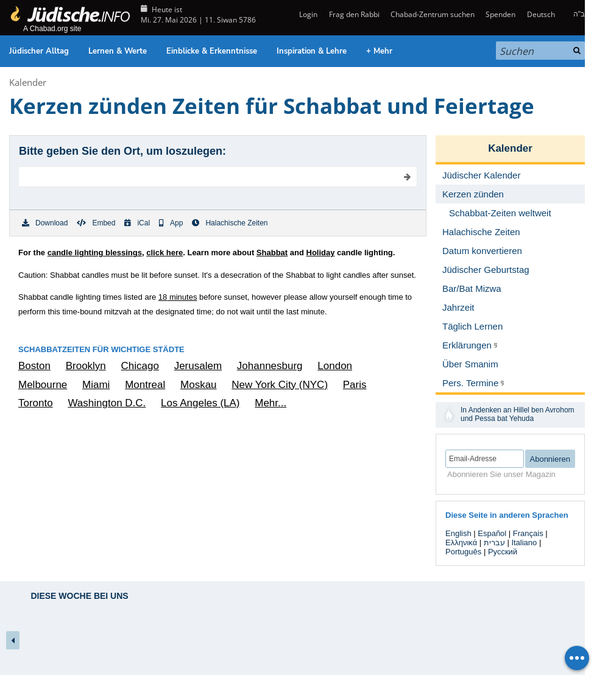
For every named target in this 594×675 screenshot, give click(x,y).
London (334, 366)
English (458, 533)
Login (307, 14)
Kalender (27, 82)
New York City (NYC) (280, 385)
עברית (494, 542)
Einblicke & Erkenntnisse (211, 51)
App (171, 223)
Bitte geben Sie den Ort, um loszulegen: (122, 151)
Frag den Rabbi (354, 14)
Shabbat (272, 252)
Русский (502, 551)
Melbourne (42, 385)
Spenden (500, 14)
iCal (137, 223)
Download (45, 223)
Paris (355, 385)
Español (492, 533)
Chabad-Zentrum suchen (433, 14)
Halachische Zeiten (229, 223)
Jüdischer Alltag (39, 51)
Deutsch (541, 14)
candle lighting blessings (95, 252)
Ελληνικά (461, 542)
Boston (34, 366)
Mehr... (270, 403)
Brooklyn (86, 366)
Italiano (524, 542)
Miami (96, 385)
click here (164, 252)
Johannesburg (270, 366)
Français (528, 533)
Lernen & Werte (117, 51)
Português (463, 551)
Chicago (140, 366)
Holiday (320, 252)
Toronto (35, 403)
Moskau (198, 385)
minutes (177, 297)
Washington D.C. (107, 403)
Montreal (145, 385)
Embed (96, 223)
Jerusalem (198, 366)
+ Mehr (379, 51)
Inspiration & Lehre (312, 51)
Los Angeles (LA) (200, 403)
